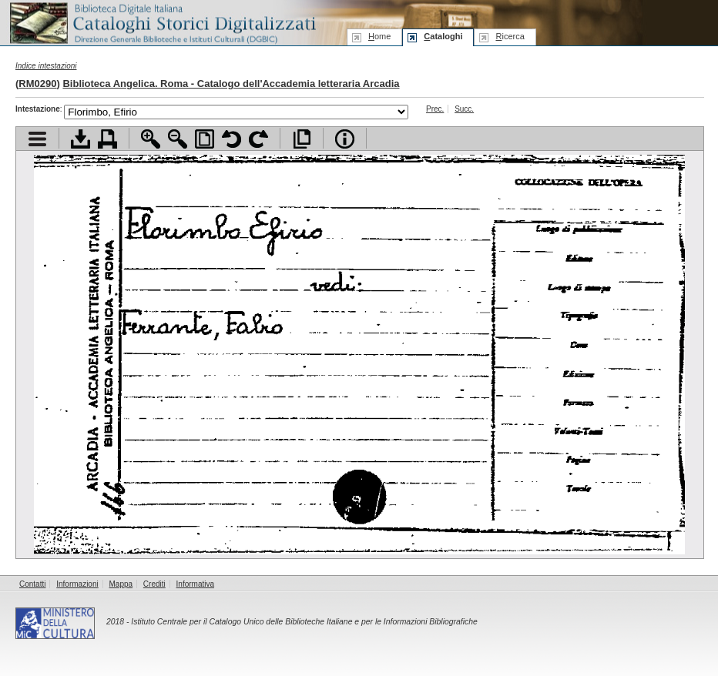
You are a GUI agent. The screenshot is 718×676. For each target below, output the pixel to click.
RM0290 (37, 83)
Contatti (32, 584)
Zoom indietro (177, 139)
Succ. (464, 109)
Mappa (121, 584)
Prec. (435, 109)
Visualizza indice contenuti (37, 139)
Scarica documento (80, 139)
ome (379, 36)
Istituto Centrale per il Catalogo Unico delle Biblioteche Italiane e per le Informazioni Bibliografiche (304, 621)
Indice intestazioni (46, 66)
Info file (344, 139)
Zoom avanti (150, 139)
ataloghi (443, 36)
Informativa (195, 584)
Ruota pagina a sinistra (231, 139)
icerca (509, 36)
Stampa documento (107, 139)
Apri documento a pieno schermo (301, 139)
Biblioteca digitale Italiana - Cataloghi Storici (162, 22)
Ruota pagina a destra (258, 139)
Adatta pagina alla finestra (204, 139)
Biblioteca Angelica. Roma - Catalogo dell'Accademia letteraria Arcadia (230, 83)
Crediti (154, 584)
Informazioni (77, 584)
